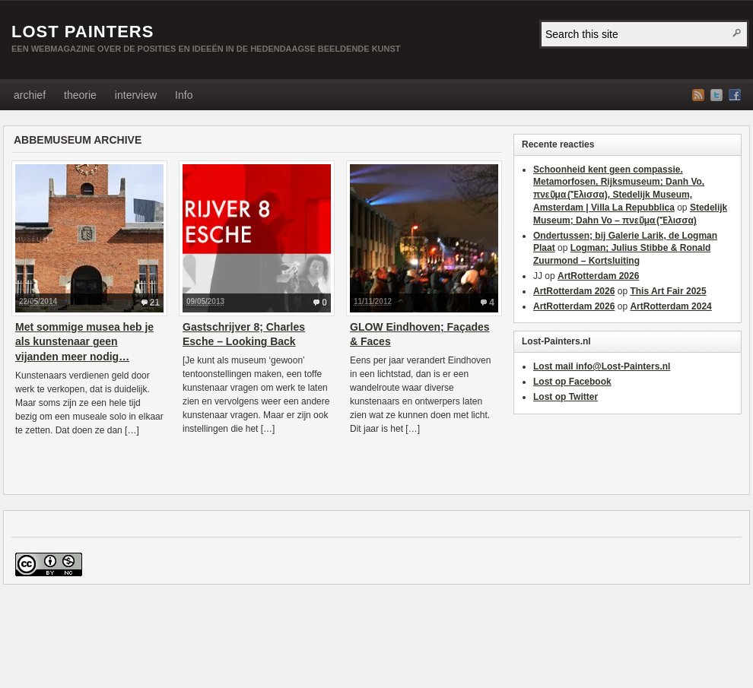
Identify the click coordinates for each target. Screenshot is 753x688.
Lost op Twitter (565, 397)
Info (183, 95)
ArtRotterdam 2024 (670, 306)
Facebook (735, 95)
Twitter (716, 95)
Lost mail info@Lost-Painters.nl (601, 366)
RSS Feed (698, 95)
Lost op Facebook (572, 381)
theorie (80, 95)
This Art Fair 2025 (668, 291)
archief (30, 95)
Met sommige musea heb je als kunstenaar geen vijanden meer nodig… (84, 342)
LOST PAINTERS (82, 31)
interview (136, 95)
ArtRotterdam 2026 (598, 276)
